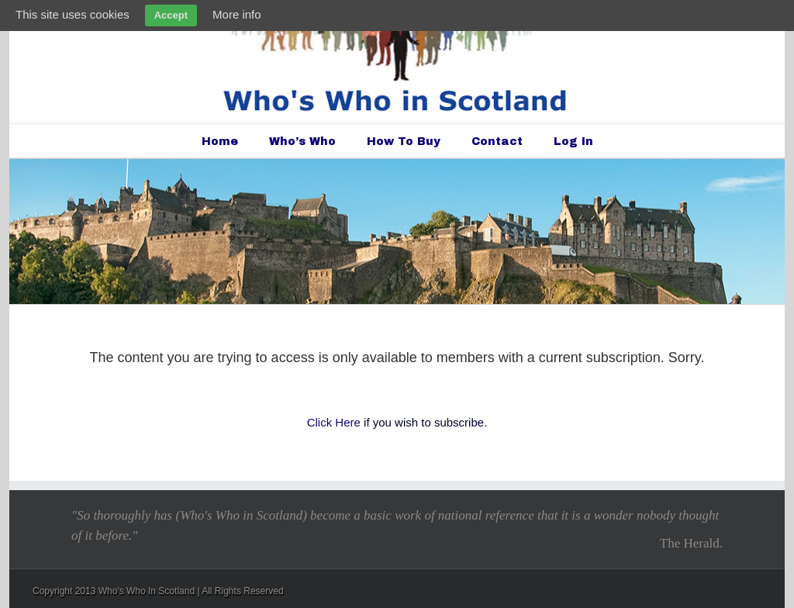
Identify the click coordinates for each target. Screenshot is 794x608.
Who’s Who (302, 141)
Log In (573, 141)
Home (220, 141)
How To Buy (403, 141)
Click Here (334, 422)
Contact (497, 141)
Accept (171, 15)
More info (236, 14)
